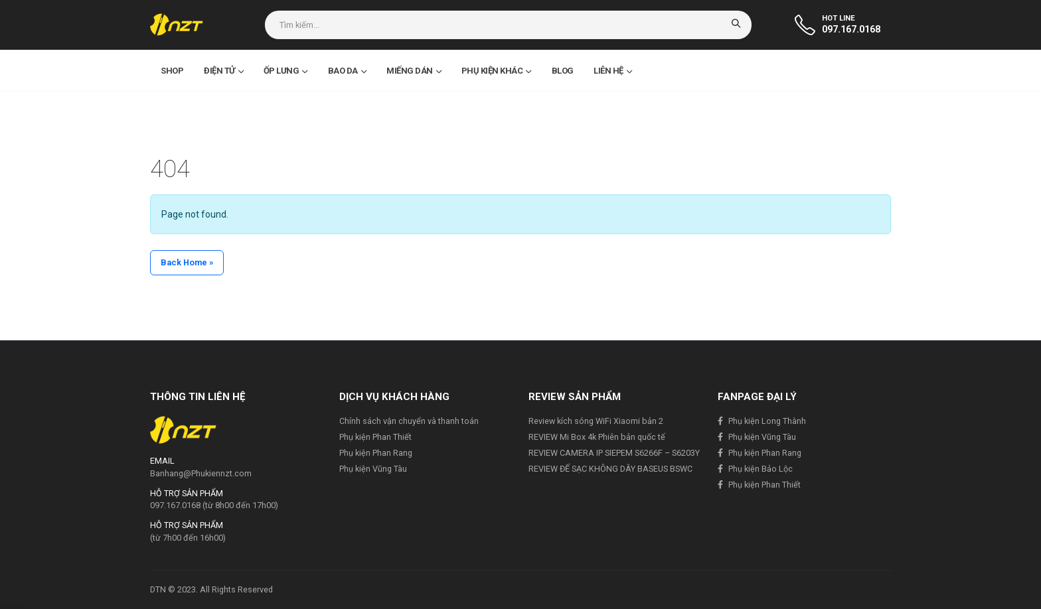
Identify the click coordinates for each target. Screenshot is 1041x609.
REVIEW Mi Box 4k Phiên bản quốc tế (596, 437)
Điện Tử (223, 71)
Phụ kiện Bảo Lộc (760, 469)
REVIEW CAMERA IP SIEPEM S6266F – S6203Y (614, 453)
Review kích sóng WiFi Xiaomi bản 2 (595, 421)
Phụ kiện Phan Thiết (375, 437)
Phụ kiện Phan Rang (375, 453)
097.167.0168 (851, 29)
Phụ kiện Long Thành (767, 421)
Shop (172, 71)
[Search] (737, 25)
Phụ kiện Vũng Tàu (373, 469)
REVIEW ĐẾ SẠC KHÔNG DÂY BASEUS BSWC (610, 469)
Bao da (347, 71)
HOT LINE (838, 18)
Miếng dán (413, 71)
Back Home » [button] (187, 262)
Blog (563, 71)
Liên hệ (612, 71)
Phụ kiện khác (496, 71)
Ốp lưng (285, 71)
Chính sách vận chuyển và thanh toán (409, 421)
